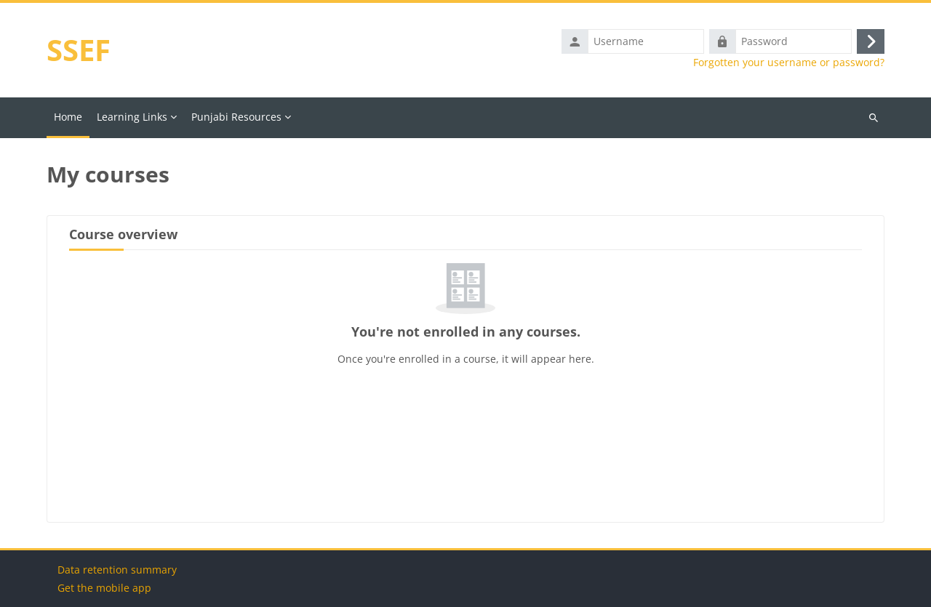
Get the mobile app (104, 588)
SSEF (79, 50)
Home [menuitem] (68, 117)
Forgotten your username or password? (788, 62)
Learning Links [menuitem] (132, 117)
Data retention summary (117, 569)
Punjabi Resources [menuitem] (236, 117)
